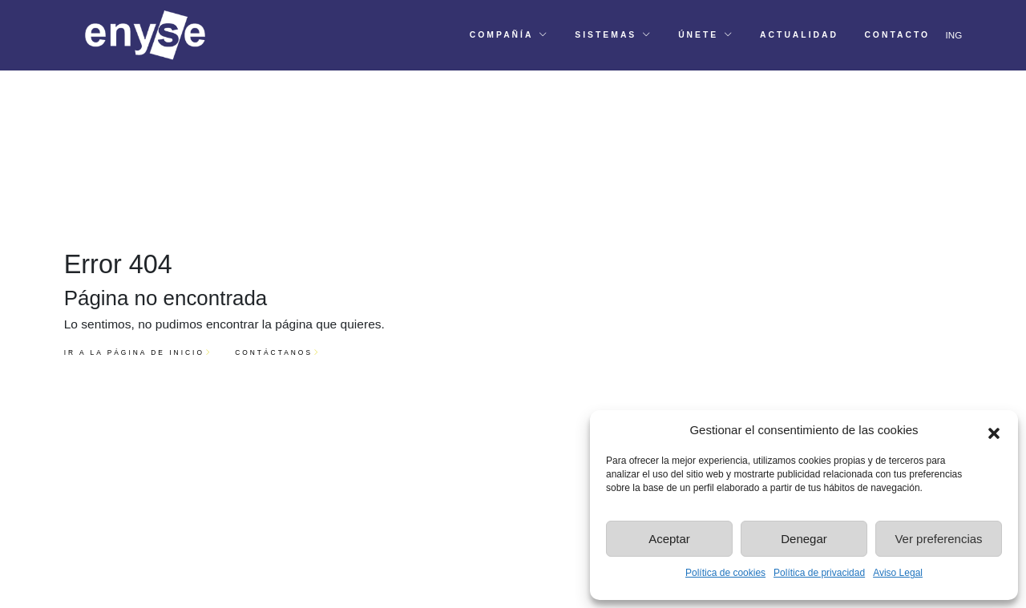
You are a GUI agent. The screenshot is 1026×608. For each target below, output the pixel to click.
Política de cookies (725, 572)
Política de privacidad (819, 572)
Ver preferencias (938, 539)
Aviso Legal (898, 572)
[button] (994, 430)
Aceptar (669, 539)
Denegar (804, 539)
